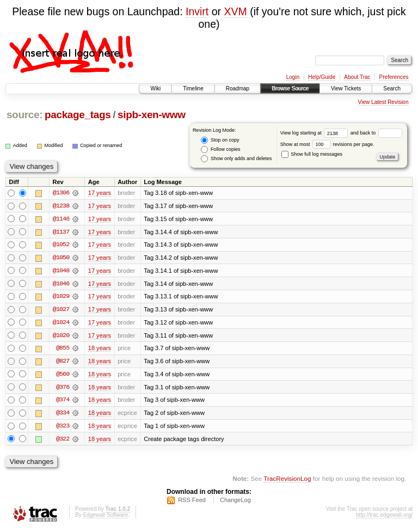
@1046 (61, 284)
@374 (62, 402)
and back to (376, 133)
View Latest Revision (383, 102)
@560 (62, 375)
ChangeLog (235, 502)
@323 (62, 428)
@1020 (61, 336)
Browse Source (290, 88)
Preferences (394, 77)
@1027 (61, 310)
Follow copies (220, 149)
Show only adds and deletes (236, 158)
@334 (62, 415)
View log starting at (315, 133)
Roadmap (237, 88)
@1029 (61, 297)
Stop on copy (220, 140)
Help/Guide (321, 77)
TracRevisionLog (287, 480)
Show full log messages (311, 154)
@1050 (61, 258)
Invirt (197, 11)
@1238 (61, 205)
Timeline (193, 88)
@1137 (61, 232)
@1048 (61, 271)
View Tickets (346, 88)
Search (392, 88)
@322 (62, 441)
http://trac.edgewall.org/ (384, 518)
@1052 (61, 245)
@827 (62, 362)
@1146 (61, 219)
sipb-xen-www (152, 114)
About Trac (357, 77)
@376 (62, 388)
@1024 (61, 323)
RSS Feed (192, 502)
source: (24, 114)
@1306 (61, 192)
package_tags (78, 114)
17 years (99, 192)
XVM (235, 11)
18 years (99, 349)
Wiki (155, 88)
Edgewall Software (105, 518)
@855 (62, 349)
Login (292, 77)
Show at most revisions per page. (327, 144)
